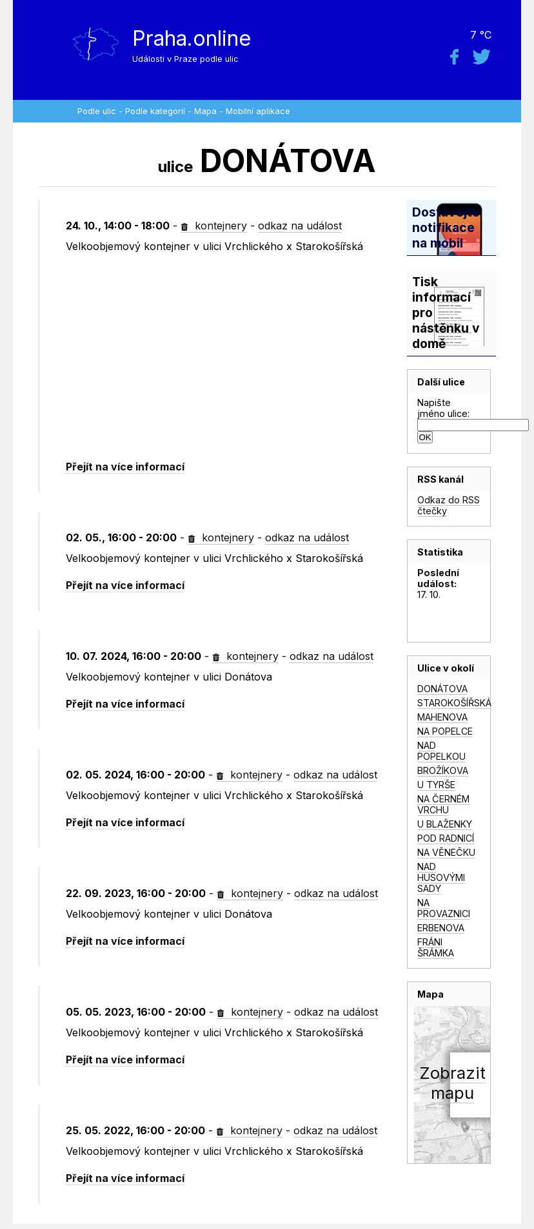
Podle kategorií (155, 111)
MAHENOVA (442, 716)
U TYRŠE (436, 784)
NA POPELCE (445, 731)
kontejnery (214, 225)
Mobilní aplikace (258, 111)
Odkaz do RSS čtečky (448, 505)
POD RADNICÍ (445, 838)
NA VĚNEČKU (446, 852)
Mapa (205, 111)
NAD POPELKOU (441, 751)
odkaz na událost (300, 225)
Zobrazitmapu (452, 1083)
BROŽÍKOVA (442, 770)
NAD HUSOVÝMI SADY (441, 877)
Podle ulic (96, 111)
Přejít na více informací (125, 466)
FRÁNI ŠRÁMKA (435, 947)
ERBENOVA (440, 927)
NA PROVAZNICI (443, 908)
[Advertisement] (232, 357)
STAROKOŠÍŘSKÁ (454, 702)
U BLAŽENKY (444, 823)
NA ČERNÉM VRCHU (443, 804)
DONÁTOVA (442, 688)
